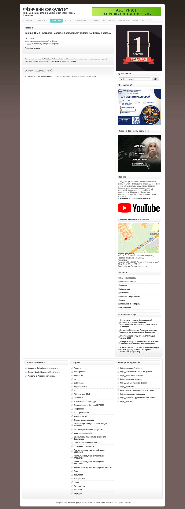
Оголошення (125, 308)
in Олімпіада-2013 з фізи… (43, 368)
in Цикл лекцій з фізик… (44, 372)
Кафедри (94, 20)
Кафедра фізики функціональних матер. (137, 398)
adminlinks (78, 375)
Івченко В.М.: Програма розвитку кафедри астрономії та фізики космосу (68, 33)
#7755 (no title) (80, 372)
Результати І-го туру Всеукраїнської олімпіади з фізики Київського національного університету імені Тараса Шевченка (138, 323)
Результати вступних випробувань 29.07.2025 (89, 463)
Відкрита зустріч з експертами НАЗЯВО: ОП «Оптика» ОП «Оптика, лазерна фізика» (139, 343)
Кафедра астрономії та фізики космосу (137, 390)
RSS (36, 61)
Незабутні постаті (128, 282)
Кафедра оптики (127, 387)
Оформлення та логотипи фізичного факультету (90, 438)
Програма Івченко (32, 48)
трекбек (73, 61)
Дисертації (125, 289)
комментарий (60, 61)
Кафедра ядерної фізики (131, 368)
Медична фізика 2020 (83, 433)
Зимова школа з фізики (84, 420)
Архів (122, 300)
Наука (68, 20)
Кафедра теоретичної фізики (132, 394)
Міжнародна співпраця (130, 304)
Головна (30, 20)
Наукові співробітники (130, 296)
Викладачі (124, 293)
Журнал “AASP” (81, 416)
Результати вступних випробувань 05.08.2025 (89, 451)
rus (75, 390)
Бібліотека (124, 20)
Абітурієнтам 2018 (82, 394)
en (75, 379)
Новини (29, 28)
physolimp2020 (80, 387)
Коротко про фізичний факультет (88, 429)
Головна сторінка (128, 278)
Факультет (43, 20)
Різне (135, 20)
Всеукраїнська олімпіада (85, 401)
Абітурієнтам (109, 20)
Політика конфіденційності (85, 443)
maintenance (79, 383)
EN (143, 20)
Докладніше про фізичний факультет (134, 198)
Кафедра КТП (126, 401)
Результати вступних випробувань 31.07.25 (93, 467)
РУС (150, 20)
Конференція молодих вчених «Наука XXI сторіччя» (92, 425)
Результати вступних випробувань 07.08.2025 (89, 457)
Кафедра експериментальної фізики (136, 372)
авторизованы (44, 76)
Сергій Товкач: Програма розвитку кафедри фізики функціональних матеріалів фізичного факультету (139, 349)
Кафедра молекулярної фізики (133, 383)
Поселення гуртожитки (84, 446)
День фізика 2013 (81, 413)
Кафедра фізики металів (130, 379)
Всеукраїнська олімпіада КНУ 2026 (89, 405)
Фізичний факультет (45, 9)
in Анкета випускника (41, 376)
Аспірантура (80, 20)
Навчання (56, 20)
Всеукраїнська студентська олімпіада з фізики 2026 (137, 337)
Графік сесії (79, 409)
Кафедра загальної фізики (131, 375)
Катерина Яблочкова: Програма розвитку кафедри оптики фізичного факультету (138, 331)
